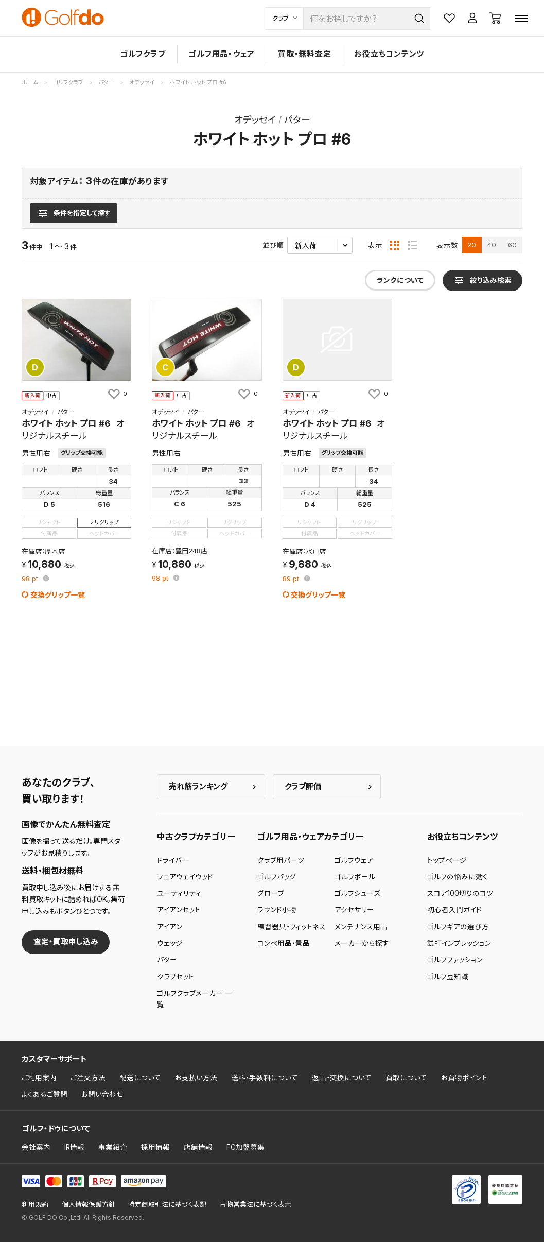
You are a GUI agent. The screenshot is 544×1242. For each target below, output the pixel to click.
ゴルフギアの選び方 (458, 927)
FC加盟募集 (245, 1147)
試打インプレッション (459, 943)
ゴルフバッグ (276, 877)
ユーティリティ (179, 893)
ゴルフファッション (455, 960)
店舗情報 (198, 1147)
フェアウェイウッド (185, 877)
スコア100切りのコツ (460, 893)
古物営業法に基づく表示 (255, 1205)
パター (167, 960)
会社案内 (36, 1147)
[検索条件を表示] (73, 213)
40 (491, 245)
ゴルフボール (355, 877)
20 (471, 245)
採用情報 (155, 1147)
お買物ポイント (464, 1078)
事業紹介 (112, 1147)
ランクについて (400, 280)
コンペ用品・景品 (283, 943)
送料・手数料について (264, 1078)
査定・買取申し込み (65, 941)
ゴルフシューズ (357, 893)
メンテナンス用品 (361, 927)
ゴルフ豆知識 (447, 977)
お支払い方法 (196, 1078)
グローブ (270, 893)
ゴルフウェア (354, 860)
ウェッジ (170, 943)
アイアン (169, 927)
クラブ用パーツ (280, 860)
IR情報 (74, 1147)
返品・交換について (342, 1078)
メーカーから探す (362, 943)
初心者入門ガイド (454, 910)
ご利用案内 (39, 1078)
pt (31, 579)
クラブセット (175, 977)
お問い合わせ (102, 1094)
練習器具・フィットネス (291, 927)
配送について (140, 1078)
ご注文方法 (88, 1078)
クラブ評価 (303, 786)
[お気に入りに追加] (116, 393)
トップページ (447, 860)
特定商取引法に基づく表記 (167, 1205)
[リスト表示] (412, 245)
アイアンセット (178, 910)
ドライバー (173, 860)
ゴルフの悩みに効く (457, 877)
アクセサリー (354, 910)
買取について (406, 1078)
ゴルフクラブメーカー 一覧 (194, 999)
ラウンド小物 (276, 910)
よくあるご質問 (44, 1094)
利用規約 (35, 1205)
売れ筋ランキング (198, 786)
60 (512, 245)
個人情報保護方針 (88, 1205)
